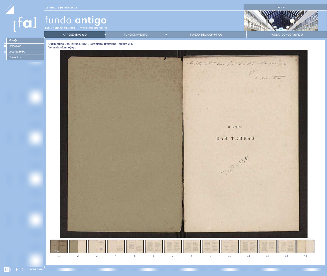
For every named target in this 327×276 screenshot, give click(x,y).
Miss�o (13, 40)
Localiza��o (17, 51)
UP (281, 7)
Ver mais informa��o (62, 47)
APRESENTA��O (74, 34)
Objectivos (15, 45)
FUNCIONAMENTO (135, 34)
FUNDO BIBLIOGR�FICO (206, 34)
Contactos (15, 57)
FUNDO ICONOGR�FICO (287, 34)
